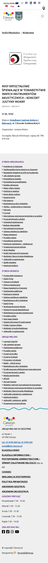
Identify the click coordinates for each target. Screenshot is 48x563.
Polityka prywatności (15, 482)
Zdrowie (6, 210)
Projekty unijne (9, 238)
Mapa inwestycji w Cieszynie (14, 288)
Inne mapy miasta (10, 319)
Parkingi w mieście (10, 191)
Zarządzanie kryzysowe (12, 228)
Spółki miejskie (9, 262)
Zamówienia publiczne (12, 291)
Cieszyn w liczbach (10, 282)
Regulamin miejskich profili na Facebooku (20, 173)
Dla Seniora (7, 201)
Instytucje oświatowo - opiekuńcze (17, 244)
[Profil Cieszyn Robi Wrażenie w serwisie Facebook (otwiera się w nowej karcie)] (24, 3)
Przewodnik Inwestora (12, 276)
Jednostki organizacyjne (13, 259)
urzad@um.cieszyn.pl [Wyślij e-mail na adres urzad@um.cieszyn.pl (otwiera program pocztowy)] (12, 446)
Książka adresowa (10, 185)
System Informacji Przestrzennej (16, 322)
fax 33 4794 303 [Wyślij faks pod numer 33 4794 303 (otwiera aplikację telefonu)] (25, 442)
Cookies (6, 472)
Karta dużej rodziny (11, 194)
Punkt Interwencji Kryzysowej (15, 253)
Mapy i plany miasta (11, 188)
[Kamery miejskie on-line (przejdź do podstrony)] (19, 6)
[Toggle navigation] (42, 16)
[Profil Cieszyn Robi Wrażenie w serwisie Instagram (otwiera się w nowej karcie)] (39, 3)
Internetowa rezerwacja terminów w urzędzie (22, 216)
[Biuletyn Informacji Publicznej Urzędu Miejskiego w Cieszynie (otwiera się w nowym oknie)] (12, 6)
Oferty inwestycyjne (11, 285)
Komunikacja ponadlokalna (14, 182)
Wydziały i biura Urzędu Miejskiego (17, 256)
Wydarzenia (28, 32)
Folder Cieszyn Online (12, 325)
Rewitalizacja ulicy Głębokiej (15, 204)
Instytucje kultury (10, 266)
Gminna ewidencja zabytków (15, 232)
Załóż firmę (7, 279)
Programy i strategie (11, 360)
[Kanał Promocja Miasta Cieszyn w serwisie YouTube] (17, 532)
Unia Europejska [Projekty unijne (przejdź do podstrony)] (10, 3)
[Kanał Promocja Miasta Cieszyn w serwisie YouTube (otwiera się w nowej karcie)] (6, 6)
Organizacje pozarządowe (14, 247)
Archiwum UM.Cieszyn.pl (15, 491)
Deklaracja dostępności (16, 477)
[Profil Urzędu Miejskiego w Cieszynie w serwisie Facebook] (8, 532)
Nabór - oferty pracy (11, 363)
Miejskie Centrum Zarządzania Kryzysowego (21, 385)
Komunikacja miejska (11, 179)
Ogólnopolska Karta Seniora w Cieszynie (20, 170)
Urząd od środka (10, 354)
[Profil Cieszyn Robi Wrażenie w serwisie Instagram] (12, 532)
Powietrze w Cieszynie (12, 166)
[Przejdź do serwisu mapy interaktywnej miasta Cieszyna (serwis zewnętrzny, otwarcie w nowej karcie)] (43, 8)
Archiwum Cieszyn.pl (13, 486)
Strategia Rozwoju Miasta (13, 307)
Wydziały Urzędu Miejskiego (15, 328)
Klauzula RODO (10, 450)
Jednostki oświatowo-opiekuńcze (17, 394)
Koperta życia (8, 197)
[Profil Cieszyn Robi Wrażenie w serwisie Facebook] (4, 532)
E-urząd (6, 213)
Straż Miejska (8, 250)
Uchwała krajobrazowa (12, 222)
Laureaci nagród (9, 341)
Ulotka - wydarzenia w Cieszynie (16, 207)
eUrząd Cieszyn (9, 382)
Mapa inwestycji (9, 235)
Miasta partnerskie (10, 376)
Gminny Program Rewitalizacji (15, 310)
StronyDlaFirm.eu (25, 553)
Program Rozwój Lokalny (13, 219)
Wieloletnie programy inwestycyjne (17, 313)
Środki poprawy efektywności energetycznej (21, 369)
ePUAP (5, 379)
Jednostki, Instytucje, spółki (14, 400)
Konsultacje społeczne (12, 241)
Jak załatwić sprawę (11, 176)
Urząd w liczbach (10, 357)
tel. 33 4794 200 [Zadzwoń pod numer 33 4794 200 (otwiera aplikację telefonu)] (9, 442)
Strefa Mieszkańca (11, 32)
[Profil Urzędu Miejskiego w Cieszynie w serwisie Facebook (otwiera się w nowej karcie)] (33, 3)
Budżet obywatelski (11, 225)
